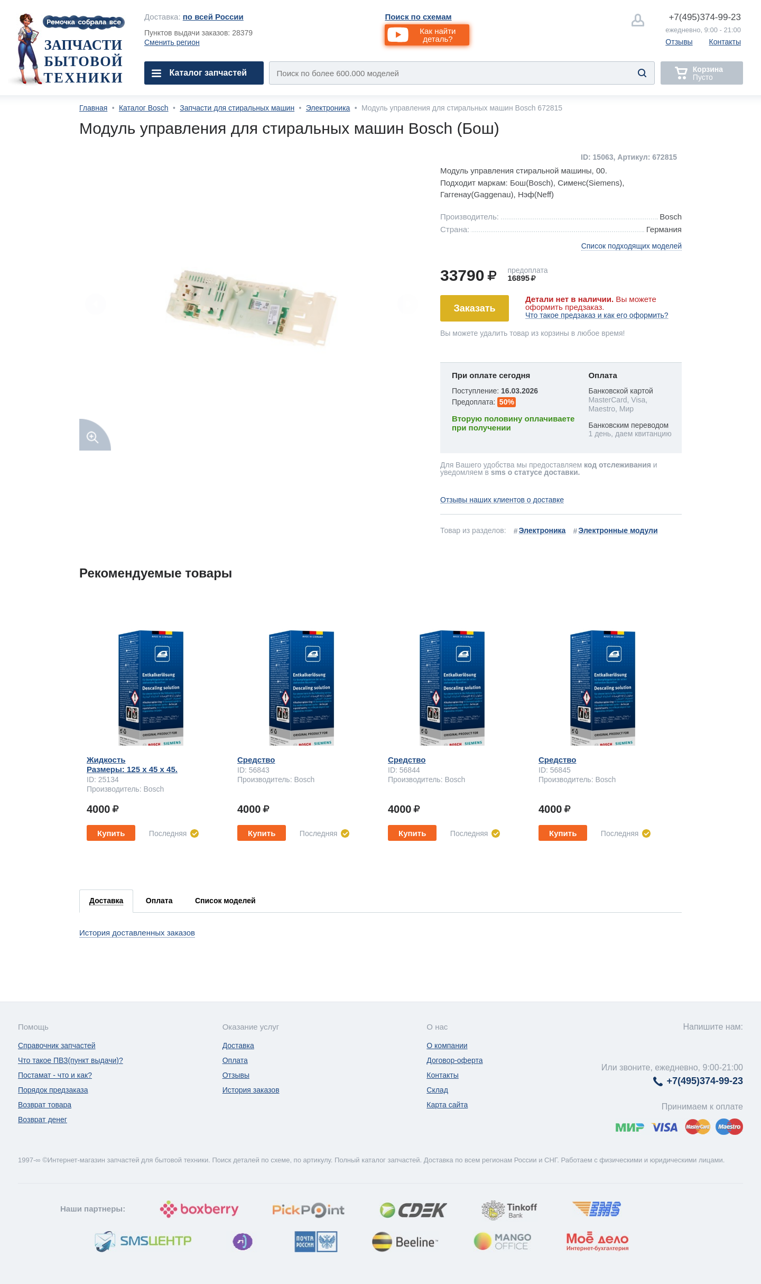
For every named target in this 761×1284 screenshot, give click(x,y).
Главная (93, 108)
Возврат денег (42, 1119)
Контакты (725, 41)
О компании (446, 1045)
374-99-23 (705, 17)
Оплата (235, 1060)
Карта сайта (447, 1104)
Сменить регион (172, 42)
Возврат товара (44, 1104)
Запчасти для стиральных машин (237, 108)
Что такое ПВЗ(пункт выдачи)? (70, 1060)
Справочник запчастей (57, 1045)
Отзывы (678, 41)
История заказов (251, 1090)
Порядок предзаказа (53, 1090)
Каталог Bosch (144, 108)
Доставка (238, 1045)
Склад (437, 1090)
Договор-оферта (454, 1060)
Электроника (328, 108)
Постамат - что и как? (55, 1075)
